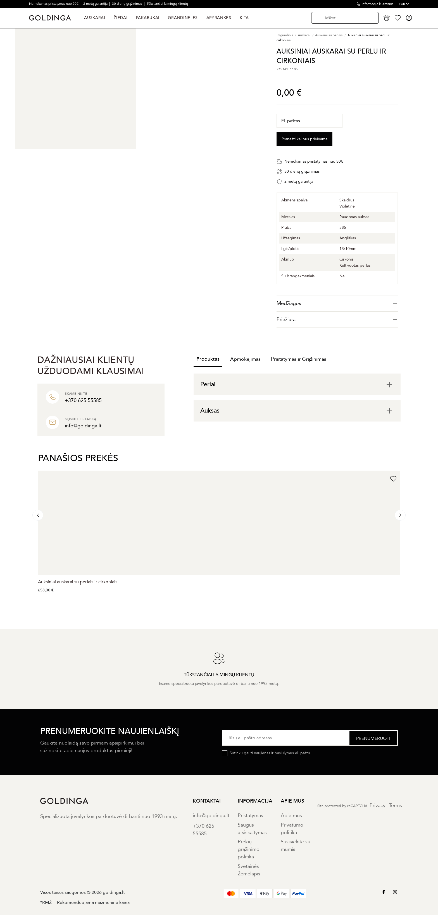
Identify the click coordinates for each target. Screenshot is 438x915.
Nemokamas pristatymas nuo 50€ (54, 3)
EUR (404, 4)
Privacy (377, 805)
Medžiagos (337, 303)
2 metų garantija (95, 3)
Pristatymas (250, 815)
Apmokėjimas (245, 359)
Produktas (208, 359)
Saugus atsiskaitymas (252, 829)
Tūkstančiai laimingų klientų (167, 3)
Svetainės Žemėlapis (249, 870)
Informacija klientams (377, 4)
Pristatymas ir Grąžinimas (298, 359)
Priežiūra (337, 319)
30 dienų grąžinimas (127, 3)
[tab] (337, 303)
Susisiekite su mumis (295, 845)
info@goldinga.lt (211, 815)
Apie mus (291, 815)
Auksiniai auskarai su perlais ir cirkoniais (77, 582)
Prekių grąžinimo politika (249, 849)
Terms (395, 805)
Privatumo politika (292, 829)
